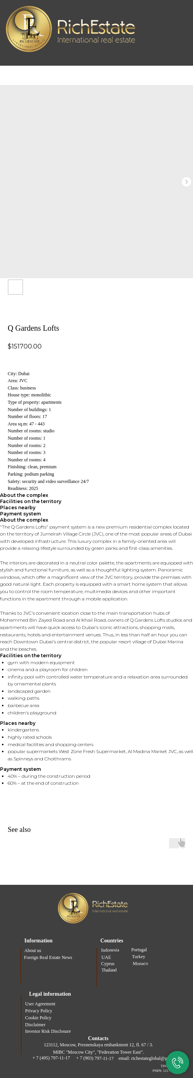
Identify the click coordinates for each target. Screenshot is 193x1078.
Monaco (140, 963)
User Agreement (40, 1004)
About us (32, 950)
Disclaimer (35, 1024)
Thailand (109, 970)
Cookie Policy (38, 1017)
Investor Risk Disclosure (48, 1031)
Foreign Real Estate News (48, 957)
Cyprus (108, 963)
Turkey (138, 956)
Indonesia (110, 950)
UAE (106, 957)
